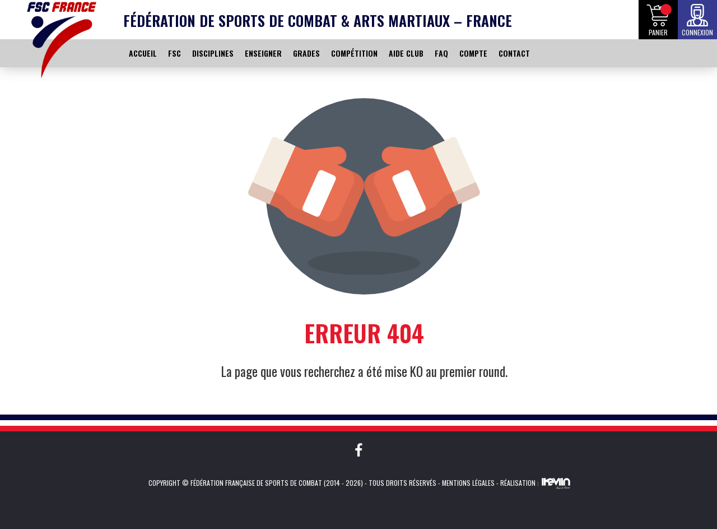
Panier (658, 32)
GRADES (306, 53)
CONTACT (514, 53)
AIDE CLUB (406, 53)
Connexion (697, 32)
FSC (174, 53)
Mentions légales (468, 482)
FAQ (441, 53)
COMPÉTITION (354, 53)
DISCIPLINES (213, 53)
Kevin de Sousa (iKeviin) (556, 483)
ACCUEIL (143, 53)
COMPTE (473, 53)
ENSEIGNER (263, 53)
